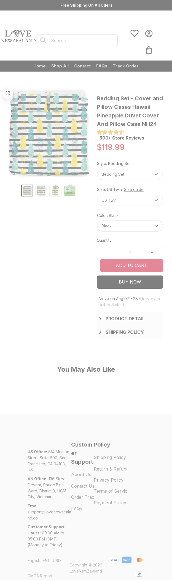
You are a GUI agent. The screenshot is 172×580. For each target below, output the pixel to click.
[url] (49, 502)
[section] (122, 138)
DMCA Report (40, 563)
